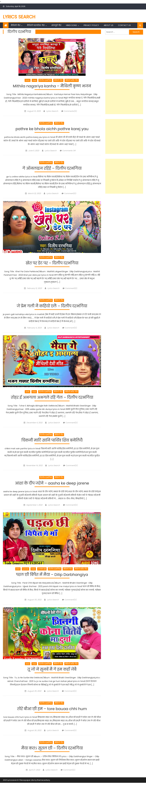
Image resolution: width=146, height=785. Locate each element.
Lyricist (25, 570)
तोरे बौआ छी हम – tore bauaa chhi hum (52, 710)
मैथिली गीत (15, 25)
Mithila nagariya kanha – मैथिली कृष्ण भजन (51, 86)
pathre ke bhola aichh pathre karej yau (52, 129)
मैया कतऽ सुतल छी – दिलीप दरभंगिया (52, 750)
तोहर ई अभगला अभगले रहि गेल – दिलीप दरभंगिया (52, 398)
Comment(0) (70, 194)
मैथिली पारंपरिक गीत (36, 25)
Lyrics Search (19, 17)
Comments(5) (70, 111)
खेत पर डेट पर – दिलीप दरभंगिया (52, 263)
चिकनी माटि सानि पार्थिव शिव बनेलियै (51, 441)
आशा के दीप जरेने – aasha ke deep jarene (52, 484)
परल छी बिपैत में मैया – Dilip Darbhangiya (52, 576)
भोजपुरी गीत (56, 25)
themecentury (43, 782)
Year (34, 80)
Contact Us (124, 25)
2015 (27, 392)
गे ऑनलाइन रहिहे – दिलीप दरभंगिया (52, 168)
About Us (108, 25)
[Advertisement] (124, 56)
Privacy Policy (91, 25)
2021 (18, 570)
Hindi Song (71, 25)
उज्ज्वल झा (42, 570)
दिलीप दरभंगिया (45, 80)
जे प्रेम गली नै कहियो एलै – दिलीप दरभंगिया (52, 306)
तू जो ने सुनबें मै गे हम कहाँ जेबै (52, 671)
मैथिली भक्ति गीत (71, 80)
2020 (27, 80)
